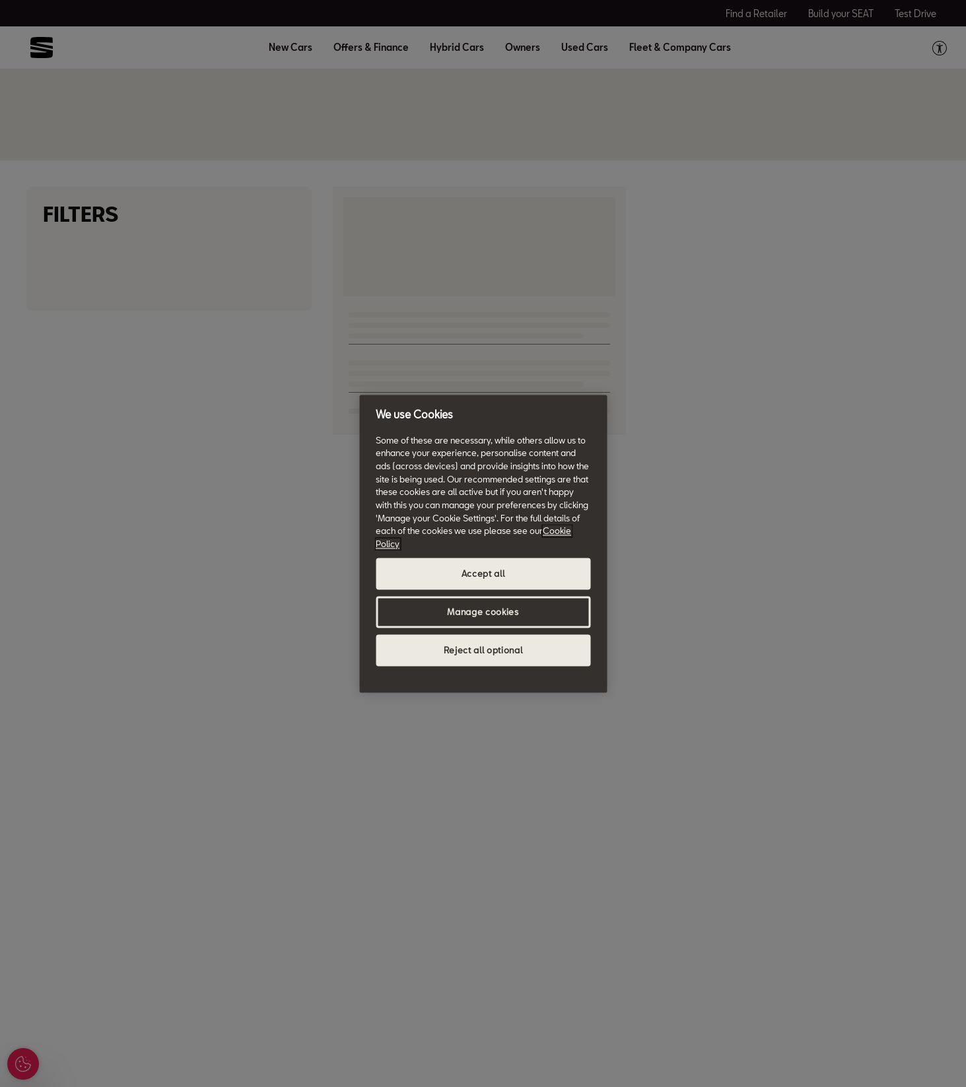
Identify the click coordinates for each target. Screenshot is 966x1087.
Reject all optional (483, 650)
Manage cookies (482, 612)
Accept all (483, 573)
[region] (483, 543)
